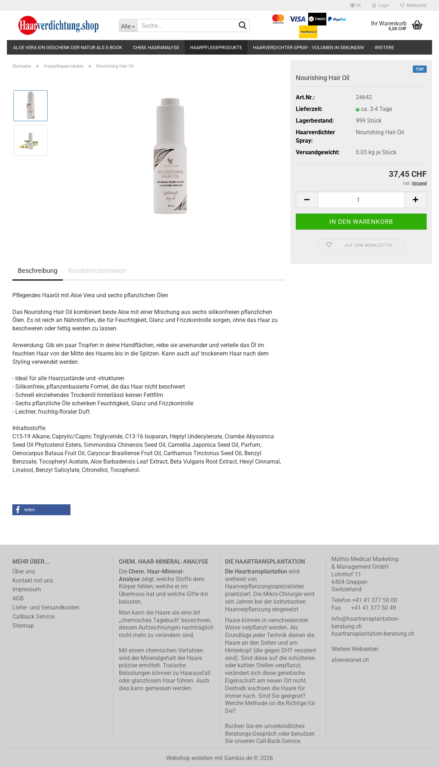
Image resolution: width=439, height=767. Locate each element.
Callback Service (33, 616)
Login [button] (380, 5)
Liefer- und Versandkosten (45, 607)
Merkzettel (413, 5)
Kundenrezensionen (97, 270)
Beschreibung (37, 270)
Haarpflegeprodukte (216, 47)
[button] (356, 5)
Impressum (26, 589)
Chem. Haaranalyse (156, 47)
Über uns (23, 571)
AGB (18, 598)
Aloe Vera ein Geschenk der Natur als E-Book (67, 47)
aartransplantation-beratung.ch (374, 633)
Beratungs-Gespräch (251, 733)
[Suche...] (128, 25)
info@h (340, 618)
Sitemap (23, 625)
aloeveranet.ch (350, 659)
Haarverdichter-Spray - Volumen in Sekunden (308, 47)
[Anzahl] (361, 200)
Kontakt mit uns (32, 580)
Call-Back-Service (278, 741)
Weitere (384, 47)
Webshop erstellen (189, 758)
